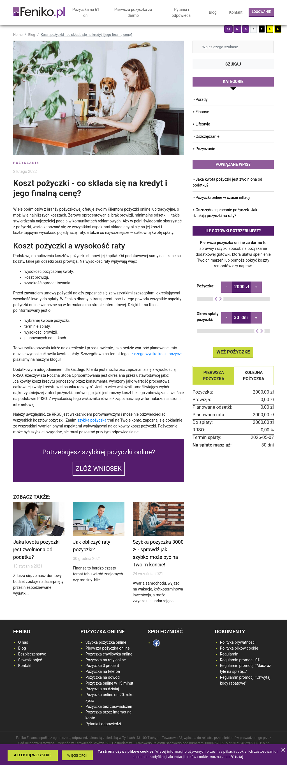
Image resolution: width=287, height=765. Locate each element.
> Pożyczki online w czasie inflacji (221, 197)
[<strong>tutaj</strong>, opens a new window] (239, 756)
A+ (228, 29)
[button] (77, 755)
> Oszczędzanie (206, 136)
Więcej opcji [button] (77, 755)
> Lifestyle (201, 124)
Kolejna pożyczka (253, 375)
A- (237, 29)
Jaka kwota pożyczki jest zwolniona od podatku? (36, 549)
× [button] (283, 750)
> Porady (200, 99)
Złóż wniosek (99, 469)
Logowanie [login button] (261, 12)
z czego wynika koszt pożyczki (157, 354)
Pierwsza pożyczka (213, 375)
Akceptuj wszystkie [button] (32, 755)
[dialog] (143, 754)
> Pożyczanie (204, 149)
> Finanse (201, 112)
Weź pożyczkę (233, 352)
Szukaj (233, 64)
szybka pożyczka (92, 420)
